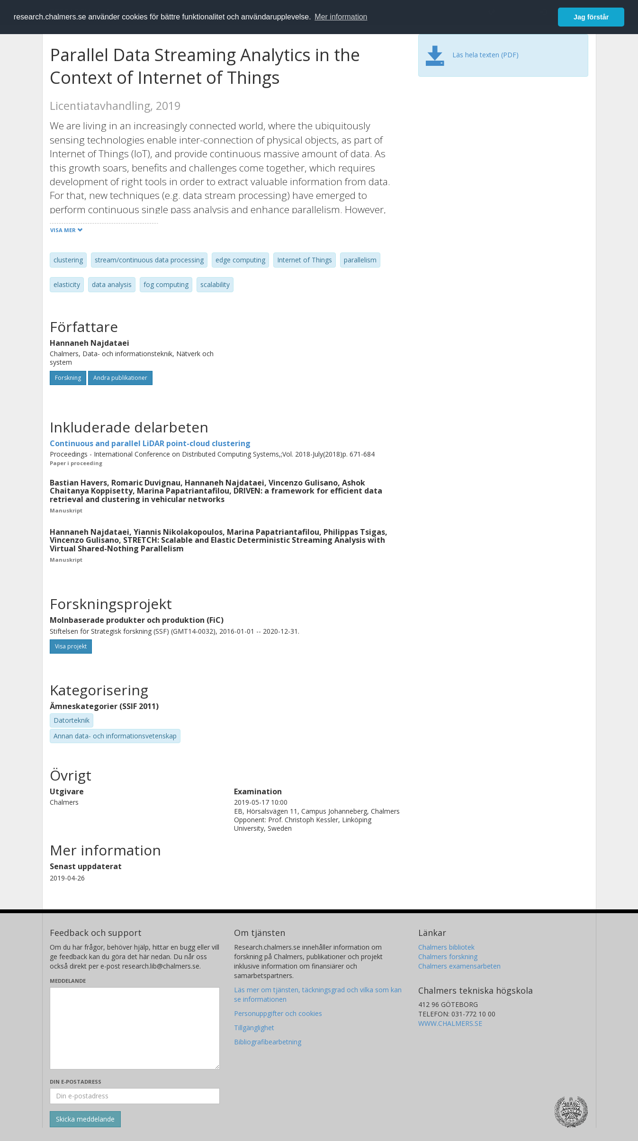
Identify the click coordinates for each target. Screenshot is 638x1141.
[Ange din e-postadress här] (135, 1096)
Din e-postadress (75, 1081)
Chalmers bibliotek (446, 947)
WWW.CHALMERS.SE (450, 1023)
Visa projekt (71, 646)
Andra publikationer (120, 378)
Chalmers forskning (447, 956)
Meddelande (68, 980)
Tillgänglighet (254, 1027)
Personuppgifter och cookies (278, 1013)
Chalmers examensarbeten (459, 965)
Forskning (68, 378)
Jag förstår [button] (591, 17)
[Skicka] (85, 1119)
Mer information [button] (341, 17)
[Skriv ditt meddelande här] (135, 1028)
